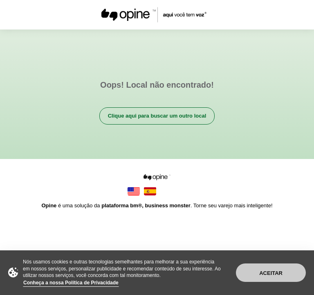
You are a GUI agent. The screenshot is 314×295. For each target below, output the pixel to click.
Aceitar (271, 273)
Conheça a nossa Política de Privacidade (71, 283)
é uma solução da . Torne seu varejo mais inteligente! (157, 205)
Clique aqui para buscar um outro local (157, 116)
